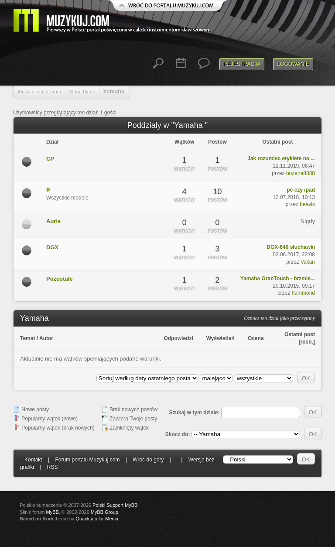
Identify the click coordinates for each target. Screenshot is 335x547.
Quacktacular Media (96, 518)
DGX (52, 247)
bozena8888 (300, 173)
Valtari (308, 262)
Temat (27, 338)
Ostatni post (299, 334)
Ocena (256, 338)
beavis (307, 204)
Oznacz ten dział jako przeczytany (279, 318)
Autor (46, 338)
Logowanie (293, 64)
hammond (303, 293)
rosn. (307, 342)
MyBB (52, 512)
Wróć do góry (148, 460)
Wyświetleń (220, 338)
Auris (53, 221)
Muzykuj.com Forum (39, 91)
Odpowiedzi (178, 338)
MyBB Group (104, 512)
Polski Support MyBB (114, 505)
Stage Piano (82, 91)
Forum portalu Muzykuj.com (87, 460)
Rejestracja (241, 64)
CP (50, 158)
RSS (52, 467)
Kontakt (33, 460)
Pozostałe (59, 278)
